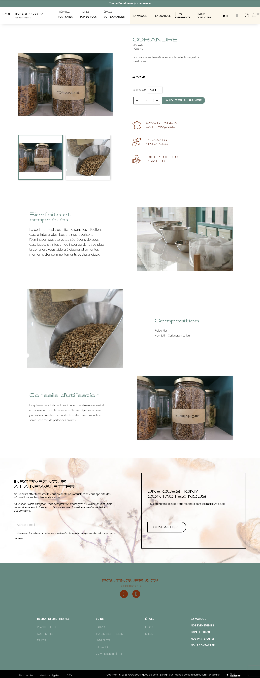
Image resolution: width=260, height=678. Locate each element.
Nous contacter (203, 645)
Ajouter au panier (183, 100)
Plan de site (25, 675)
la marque (198, 618)
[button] (166, 527)
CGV (69, 675)
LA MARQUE (140, 16)
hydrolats (103, 640)
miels (149, 633)
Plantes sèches (47, 627)
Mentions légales (50, 675)
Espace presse (201, 632)
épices (41, 640)
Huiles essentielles (109, 633)
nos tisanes (45, 633)
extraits (102, 647)
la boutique (163, 16)
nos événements (202, 625)
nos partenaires (203, 638)
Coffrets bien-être (109, 653)
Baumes (101, 627)
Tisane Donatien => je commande (130, 3)
